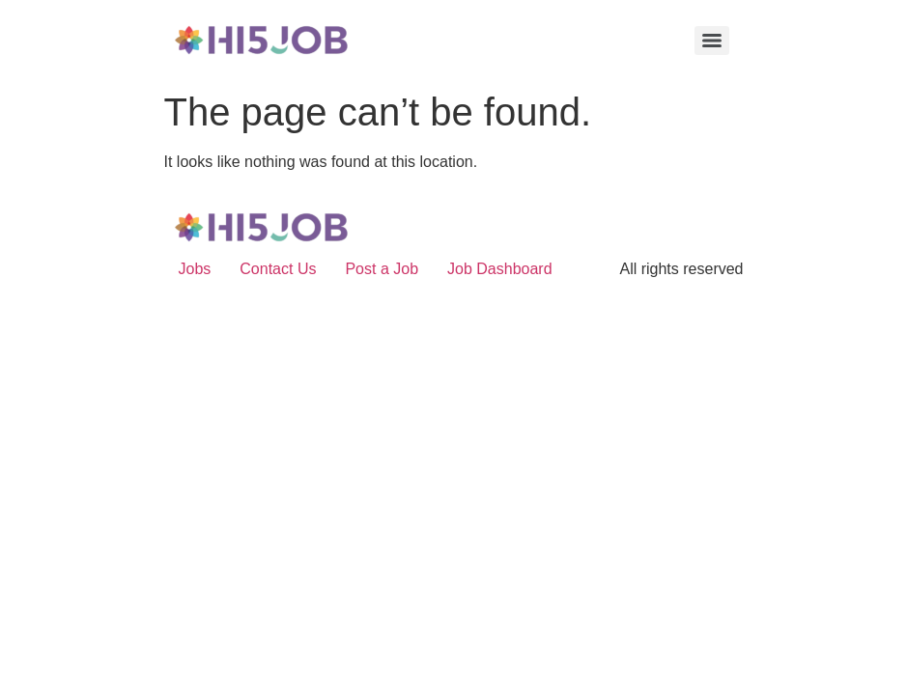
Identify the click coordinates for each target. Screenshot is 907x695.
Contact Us (278, 269)
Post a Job (381, 269)
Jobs (195, 269)
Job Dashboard (500, 269)
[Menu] (711, 40)
